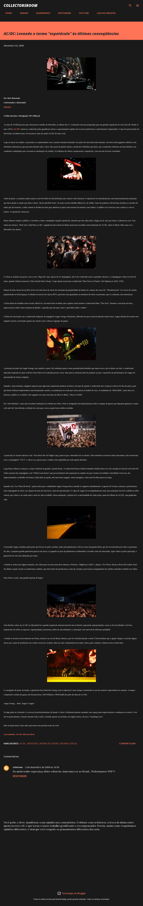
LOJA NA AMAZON (104, 13)
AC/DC (22, 743)
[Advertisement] (71, 857)
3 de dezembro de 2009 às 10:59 (42, 767)
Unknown (18, 767)
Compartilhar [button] (127, 743)
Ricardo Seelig (68, 743)
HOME (7, 13)
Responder (20, 776)
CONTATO (127, 13)
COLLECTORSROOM (20, 5)
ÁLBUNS (22, 13)
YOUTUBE (82, 13)
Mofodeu (32, 743)
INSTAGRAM (62, 13)
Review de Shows (49, 743)
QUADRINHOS (41, 13)
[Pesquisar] (130, 5)
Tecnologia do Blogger (71, 893)
